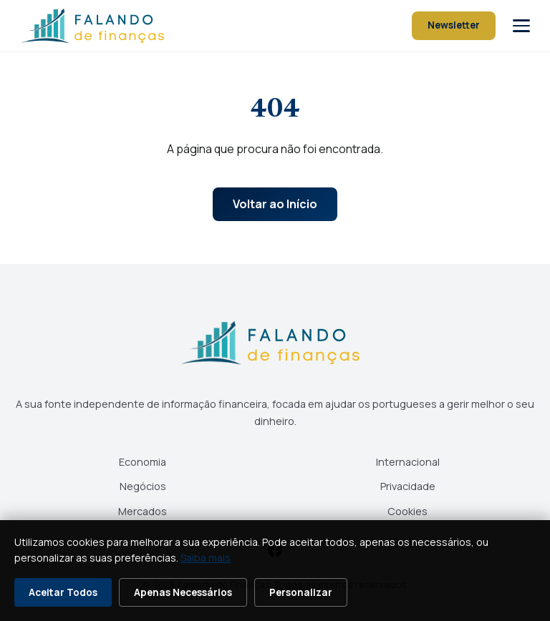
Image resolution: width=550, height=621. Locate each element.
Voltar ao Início (275, 204)
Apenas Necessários (183, 592)
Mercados (142, 511)
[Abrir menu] (521, 26)
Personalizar (300, 592)
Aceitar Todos (63, 592)
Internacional (408, 462)
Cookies (407, 511)
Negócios (143, 486)
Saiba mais (205, 557)
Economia (142, 462)
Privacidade (407, 486)
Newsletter (454, 25)
